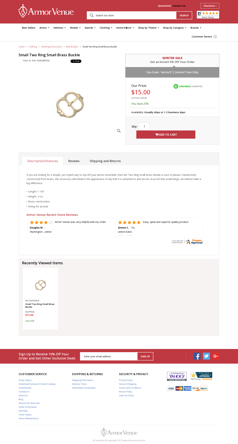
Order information (28, 406)
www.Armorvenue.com (133, 440)
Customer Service (202, 36)
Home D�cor (124, 27)
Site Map (23, 410)
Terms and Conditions (130, 387)
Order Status (25, 380)
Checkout (209, 5)
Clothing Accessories (51, 46)
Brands (194, 27)
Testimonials (25, 387)
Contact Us (179, 5)
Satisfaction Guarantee (84, 387)
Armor (43, 27)
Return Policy (125, 391)
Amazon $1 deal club (29, 403)
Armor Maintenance (29, 418)
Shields (74, 27)
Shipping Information (82, 380)
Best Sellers (28, 27)
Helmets (58, 27)
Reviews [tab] (74, 161)
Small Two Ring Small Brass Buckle (39, 305)
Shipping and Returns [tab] (105, 161)
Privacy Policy (126, 380)
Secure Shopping (127, 383)
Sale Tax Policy (126, 395)
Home (22, 46)
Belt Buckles (72, 46)
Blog (21, 399)
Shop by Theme (147, 27)
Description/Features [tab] (42, 161)
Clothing (105, 27)
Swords (89, 27)
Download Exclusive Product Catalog (37, 383)
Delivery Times (79, 383)
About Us (23, 395)
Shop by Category (173, 27)
